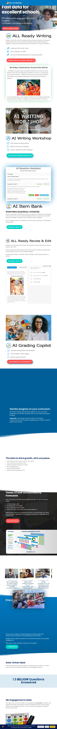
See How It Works (12, 521)
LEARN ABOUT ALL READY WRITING (20, 60)
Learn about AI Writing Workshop (19, 155)
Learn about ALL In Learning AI (19, 362)
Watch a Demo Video (10, 28)
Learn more (12, 647)
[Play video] (28, 120)
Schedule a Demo (14, 227)
